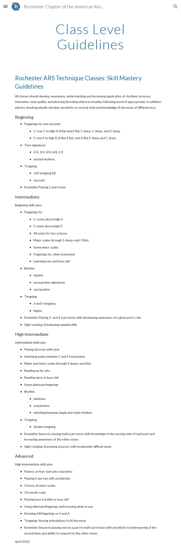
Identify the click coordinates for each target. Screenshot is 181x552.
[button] (5, 6)
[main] (90, 36)
